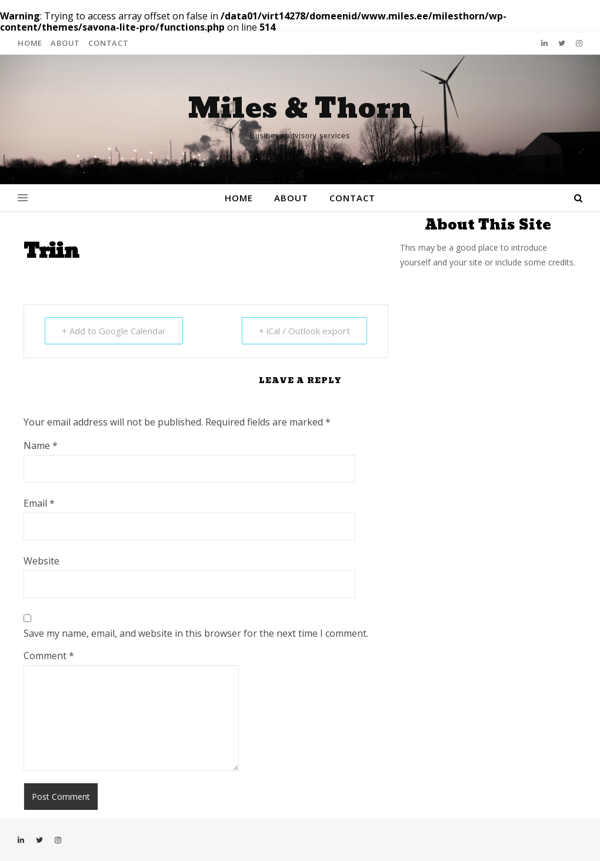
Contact (108, 43)
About (65, 43)
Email (39, 503)
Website (41, 560)
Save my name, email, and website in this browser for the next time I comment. (196, 633)
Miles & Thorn (300, 109)
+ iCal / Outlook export (304, 331)
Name (41, 445)
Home (30, 43)
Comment (49, 655)
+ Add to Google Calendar (114, 331)
